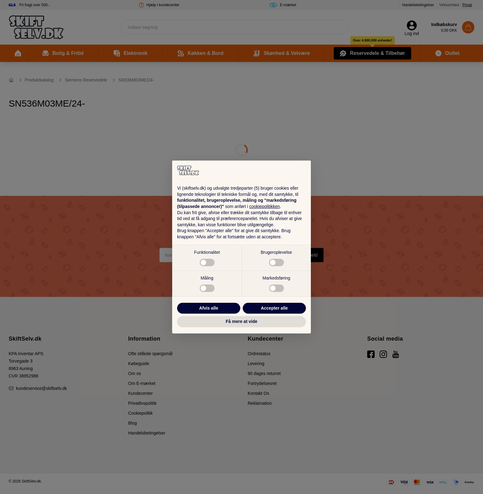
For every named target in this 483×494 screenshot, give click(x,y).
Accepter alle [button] (274, 308)
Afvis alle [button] (208, 308)
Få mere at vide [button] (241, 321)
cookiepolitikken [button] (264, 206)
